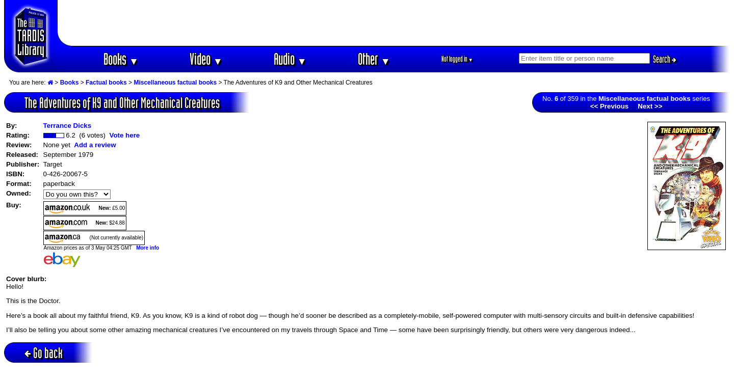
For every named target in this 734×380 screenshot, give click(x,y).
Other (374, 59)
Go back (43, 353)
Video (206, 59)
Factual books (106, 82)
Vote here (124, 135)
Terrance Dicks (67, 125)
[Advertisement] (394, 23)
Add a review (95, 145)
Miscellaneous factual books (175, 82)
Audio (290, 59)
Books (121, 59)
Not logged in (457, 59)
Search (664, 59)
